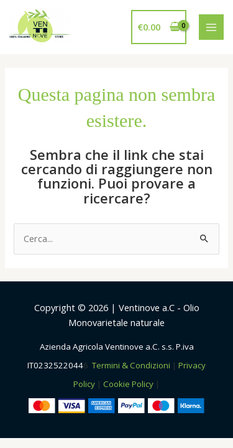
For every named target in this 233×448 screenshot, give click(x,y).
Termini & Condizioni (131, 365)
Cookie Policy (128, 384)
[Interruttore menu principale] (211, 26)
